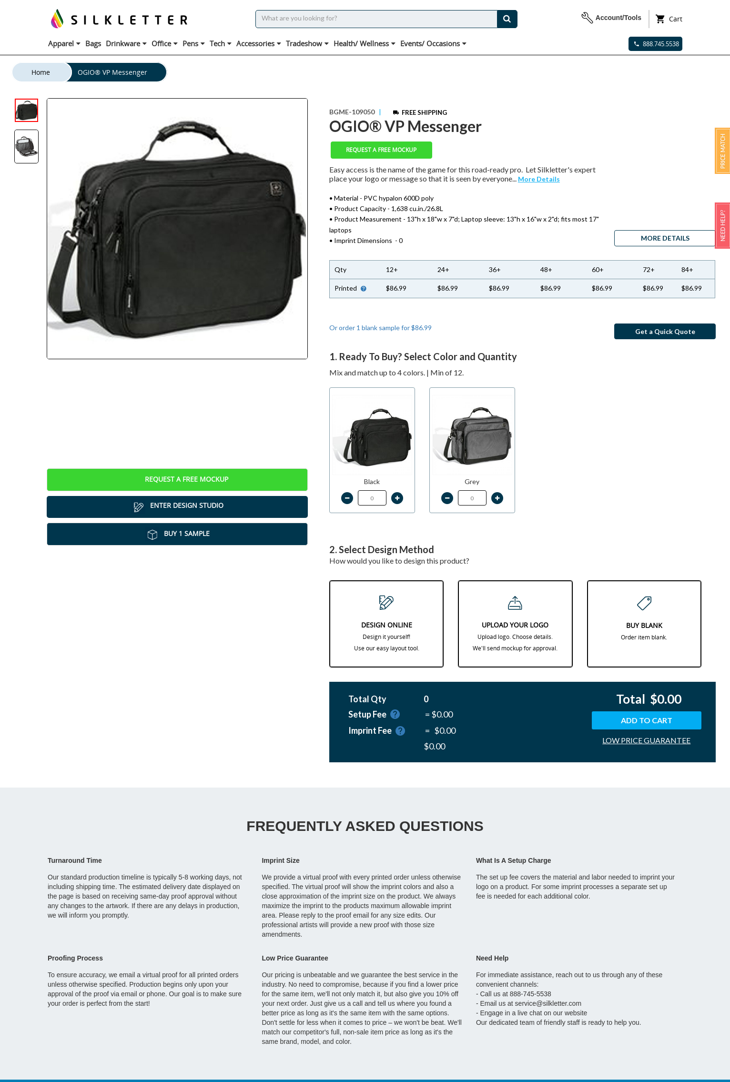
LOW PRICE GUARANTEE (646, 740)
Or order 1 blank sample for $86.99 (380, 328)
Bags (93, 43)
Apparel (64, 43)
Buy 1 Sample (177, 534)
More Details (539, 179)
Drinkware (126, 43)
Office (165, 43)
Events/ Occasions (433, 43)
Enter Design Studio (177, 507)
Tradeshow (307, 43)
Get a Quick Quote (665, 331)
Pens (193, 43)
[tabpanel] (177, 228)
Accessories (258, 43)
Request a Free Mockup (177, 480)
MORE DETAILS (665, 238)
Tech (221, 43)
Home (40, 72)
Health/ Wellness (364, 43)
